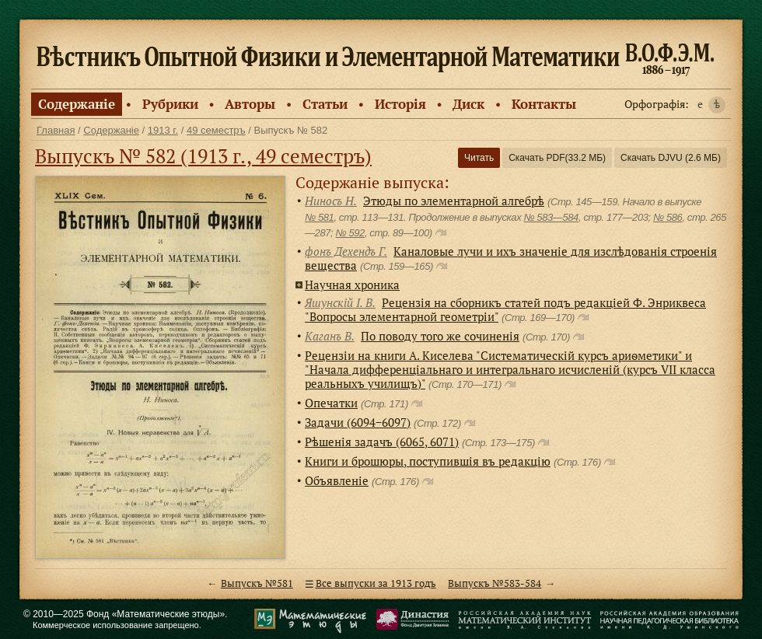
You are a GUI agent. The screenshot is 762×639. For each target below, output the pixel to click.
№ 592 (350, 233)
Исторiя (400, 104)
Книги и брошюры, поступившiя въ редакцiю (428, 461)
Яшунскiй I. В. (340, 302)
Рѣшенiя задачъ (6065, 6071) (382, 441)
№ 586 (667, 217)
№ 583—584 (550, 217)
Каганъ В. (330, 336)
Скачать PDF (557, 157)
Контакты (544, 104)
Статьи (325, 104)
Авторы (250, 104)
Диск (468, 104)
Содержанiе (76, 104)
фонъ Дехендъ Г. (346, 251)
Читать (479, 157)
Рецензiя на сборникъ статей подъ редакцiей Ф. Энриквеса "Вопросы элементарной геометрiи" (505, 309)
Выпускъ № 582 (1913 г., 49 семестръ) (203, 156)
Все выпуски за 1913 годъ (376, 583)
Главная (56, 130)
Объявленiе (337, 480)
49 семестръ (216, 130)
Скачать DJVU (670, 157)
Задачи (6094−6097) (358, 422)
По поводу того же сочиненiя (440, 336)
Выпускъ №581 (257, 583)
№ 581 (319, 217)
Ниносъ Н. (331, 200)
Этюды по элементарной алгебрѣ (453, 200)
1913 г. (163, 130)
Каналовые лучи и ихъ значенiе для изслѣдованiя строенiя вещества (511, 258)
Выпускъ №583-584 (494, 583)
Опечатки (331, 402)
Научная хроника (352, 285)
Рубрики (170, 104)
